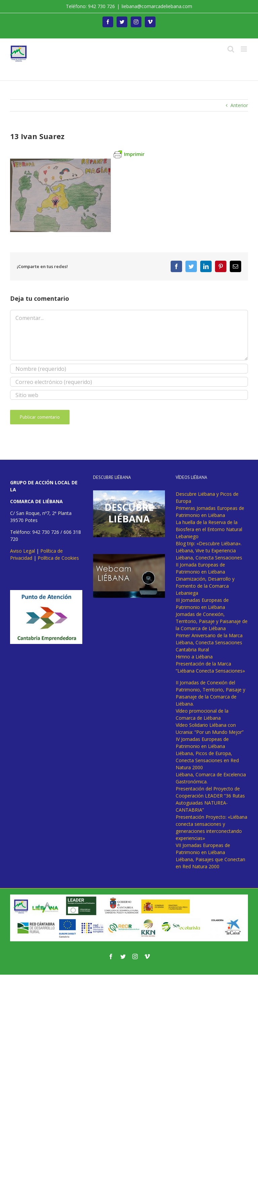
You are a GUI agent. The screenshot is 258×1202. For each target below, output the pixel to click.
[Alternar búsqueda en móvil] (230, 49)
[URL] (129, 395)
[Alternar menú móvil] (244, 49)
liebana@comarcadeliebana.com (157, 6)
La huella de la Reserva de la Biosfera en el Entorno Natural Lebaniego (209, 529)
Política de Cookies (58, 558)
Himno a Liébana (194, 656)
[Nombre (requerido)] (129, 368)
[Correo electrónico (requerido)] (129, 382)
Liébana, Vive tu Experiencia (206, 550)
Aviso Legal (22, 551)
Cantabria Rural (192, 649)
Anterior (239, 105)
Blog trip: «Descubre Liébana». (209, 543)
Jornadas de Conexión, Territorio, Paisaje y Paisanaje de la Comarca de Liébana (212, 621)
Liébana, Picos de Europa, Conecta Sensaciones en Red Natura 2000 (207, 760)
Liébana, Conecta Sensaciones (209, 557)
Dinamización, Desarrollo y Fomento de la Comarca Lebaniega (205, 586)
